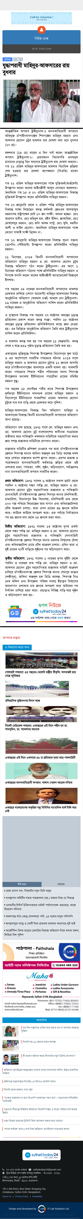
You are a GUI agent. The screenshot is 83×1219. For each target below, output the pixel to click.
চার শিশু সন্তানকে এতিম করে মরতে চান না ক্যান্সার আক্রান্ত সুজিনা (49, 1029)
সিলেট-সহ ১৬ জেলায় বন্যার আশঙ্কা (39, 1042)
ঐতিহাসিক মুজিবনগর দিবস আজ (22, 701)
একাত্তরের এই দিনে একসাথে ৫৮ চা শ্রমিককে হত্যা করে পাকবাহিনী (40, 758)
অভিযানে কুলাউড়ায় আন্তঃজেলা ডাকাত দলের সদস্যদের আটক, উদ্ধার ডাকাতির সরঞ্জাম (40, 1071)
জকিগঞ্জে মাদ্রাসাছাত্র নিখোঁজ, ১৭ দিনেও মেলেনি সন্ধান (30, 1081)
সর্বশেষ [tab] (60, 884)
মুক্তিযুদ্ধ (7, 59)
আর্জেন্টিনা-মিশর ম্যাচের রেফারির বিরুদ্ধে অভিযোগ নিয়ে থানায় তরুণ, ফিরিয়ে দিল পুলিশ (41, 933)
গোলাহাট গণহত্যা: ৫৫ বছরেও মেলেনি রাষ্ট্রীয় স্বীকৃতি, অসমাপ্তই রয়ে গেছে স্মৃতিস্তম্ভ (40, 674)
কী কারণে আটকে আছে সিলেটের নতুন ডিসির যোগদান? (49, 1056)
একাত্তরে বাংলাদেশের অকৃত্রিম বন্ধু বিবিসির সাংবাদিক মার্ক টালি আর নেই (40, 809)
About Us (7, 1196)
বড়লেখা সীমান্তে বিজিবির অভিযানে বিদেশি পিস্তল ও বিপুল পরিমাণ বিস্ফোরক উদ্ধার (39, 1111)
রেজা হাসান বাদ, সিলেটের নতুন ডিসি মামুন (27, 891)
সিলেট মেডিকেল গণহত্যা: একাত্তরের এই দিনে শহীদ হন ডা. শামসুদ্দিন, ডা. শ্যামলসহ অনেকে (36, 727)
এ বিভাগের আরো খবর (17, 647)
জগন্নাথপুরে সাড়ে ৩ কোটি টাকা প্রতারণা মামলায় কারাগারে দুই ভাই (39, 923)
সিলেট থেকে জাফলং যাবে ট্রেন (18, 1089)
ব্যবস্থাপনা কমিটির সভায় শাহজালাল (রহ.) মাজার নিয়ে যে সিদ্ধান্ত (39, 898)
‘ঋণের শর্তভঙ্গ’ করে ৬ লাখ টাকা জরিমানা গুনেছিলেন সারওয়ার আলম (36, 1129)
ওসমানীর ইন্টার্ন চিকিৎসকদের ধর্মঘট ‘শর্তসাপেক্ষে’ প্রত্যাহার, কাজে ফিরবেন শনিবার (40, 907)
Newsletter (37, 1196)
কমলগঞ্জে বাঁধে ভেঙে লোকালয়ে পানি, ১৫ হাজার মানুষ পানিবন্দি (38, 916)
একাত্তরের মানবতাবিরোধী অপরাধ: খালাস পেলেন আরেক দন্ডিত (38, 783)
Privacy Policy (22, 1196)
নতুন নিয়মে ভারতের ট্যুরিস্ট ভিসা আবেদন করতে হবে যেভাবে (33, 1120)
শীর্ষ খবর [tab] (22, 884)
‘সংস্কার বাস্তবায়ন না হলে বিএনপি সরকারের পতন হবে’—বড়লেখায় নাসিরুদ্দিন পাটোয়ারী (40, 1099)
